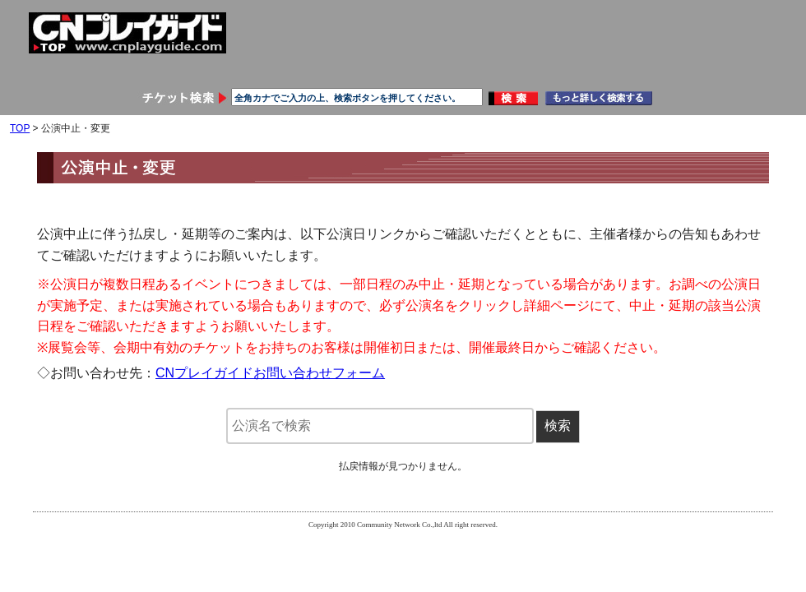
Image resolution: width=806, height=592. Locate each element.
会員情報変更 (217, 68)
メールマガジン (714, 68)
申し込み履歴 (341, 68)
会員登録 (93, 68)
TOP (20, 128)
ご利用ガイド (465, 68)
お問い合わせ (589, 68)
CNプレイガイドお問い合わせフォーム (270, 373)
